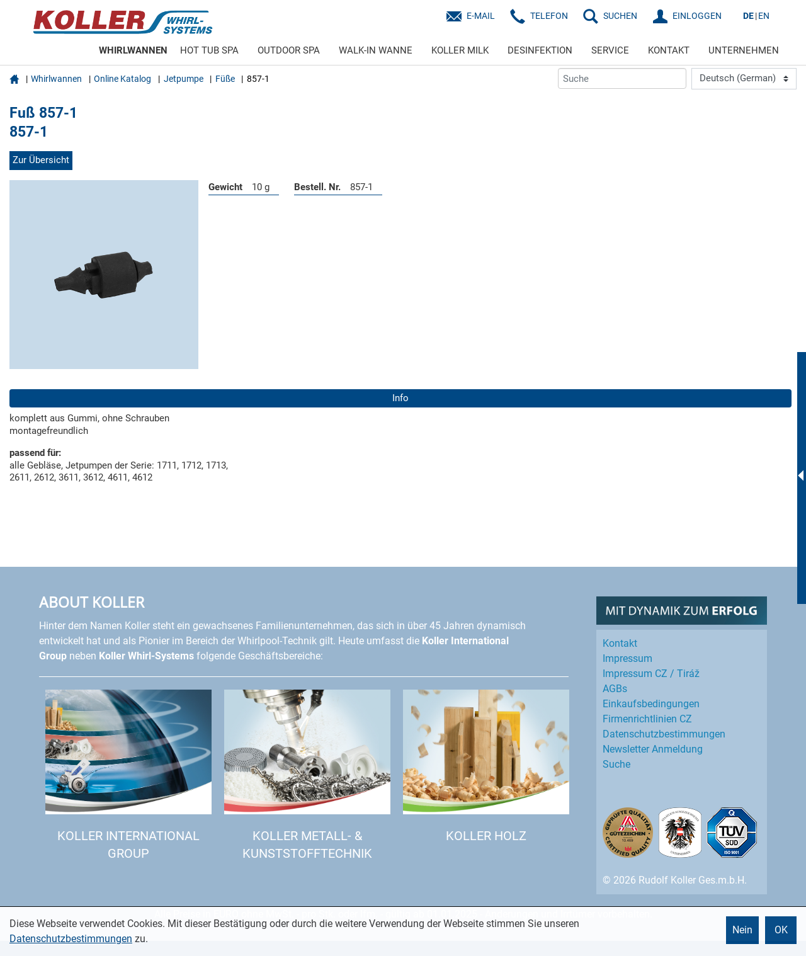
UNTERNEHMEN (743, 50)
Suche (616, 764)
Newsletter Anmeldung (653, 749)
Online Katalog (122, 79)
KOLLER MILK (460, 50)
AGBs (615, 689)
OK (781, 930)
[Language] (744, 78)
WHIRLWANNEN (133, 50)
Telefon (549, 16)
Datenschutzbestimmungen (70, 939)
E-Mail (481, 16)
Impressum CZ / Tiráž (651, 674)
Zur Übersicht (41, 160)
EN (763, 16)
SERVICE (610, 50)
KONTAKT (669, 50)
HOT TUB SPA (209, 50)
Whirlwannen (56, 79)
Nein (742, 930)
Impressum (627, 658)
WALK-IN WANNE (375, 50)
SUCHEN (620, 16)
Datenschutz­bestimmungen (664, 734)
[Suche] (622, 78)
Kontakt (620, 643)
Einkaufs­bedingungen (651, 704)
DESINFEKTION (540, 50)
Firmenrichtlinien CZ (647, 719)
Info (400, 398)
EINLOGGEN (697, 16)
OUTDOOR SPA (289, 50)
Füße (225, 79)
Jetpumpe (183, 79)
